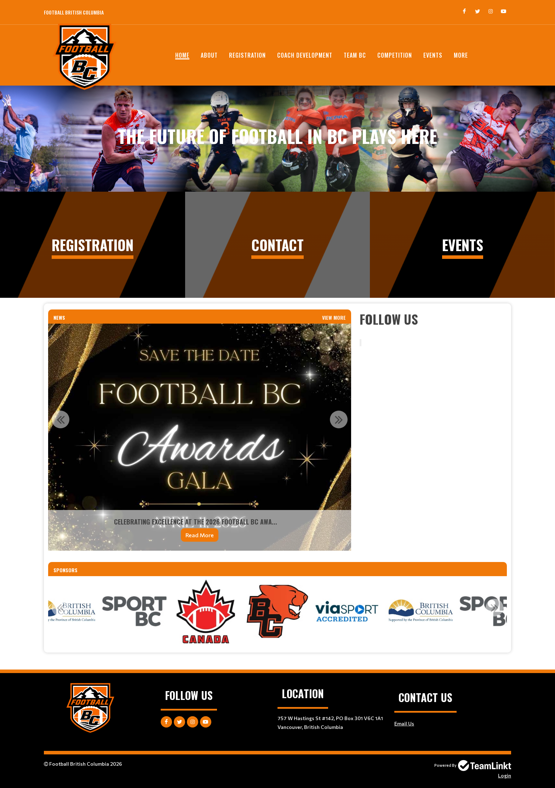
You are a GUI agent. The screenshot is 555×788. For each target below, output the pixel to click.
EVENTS (432, 55)
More (461, 55)
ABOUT (209, 55)
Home (182, 55)
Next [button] (339, 419)
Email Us (404, 723)
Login (504, 775)
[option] (199, 437)
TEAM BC (355, 55)
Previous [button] (60, 419)
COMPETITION (394, 55)
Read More (199, 535)
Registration (247, 55)
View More (334, 317)
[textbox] (433, 319)
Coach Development (304, 55)
